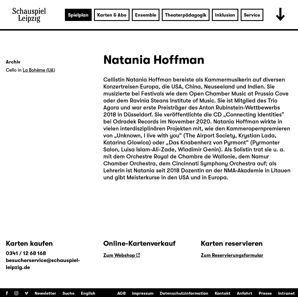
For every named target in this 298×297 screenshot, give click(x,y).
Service (252, 15)
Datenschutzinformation (184, 293)
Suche (68, 293)
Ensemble (145, 15)
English (88, 293)
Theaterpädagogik (185, 15)
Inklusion (225, 15)
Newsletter (45, 293)
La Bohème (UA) (39, 70)
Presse (265, 293)
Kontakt (222, 293)
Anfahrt (244, 293)
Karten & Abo (111, 15)
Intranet (286, 293)
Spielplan (78, 15)
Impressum (142, 293)
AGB (121, 293)
